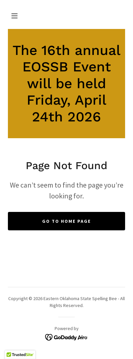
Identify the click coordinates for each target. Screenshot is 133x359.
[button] (14, 15)
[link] (66, 83)
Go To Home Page (66, 221)
